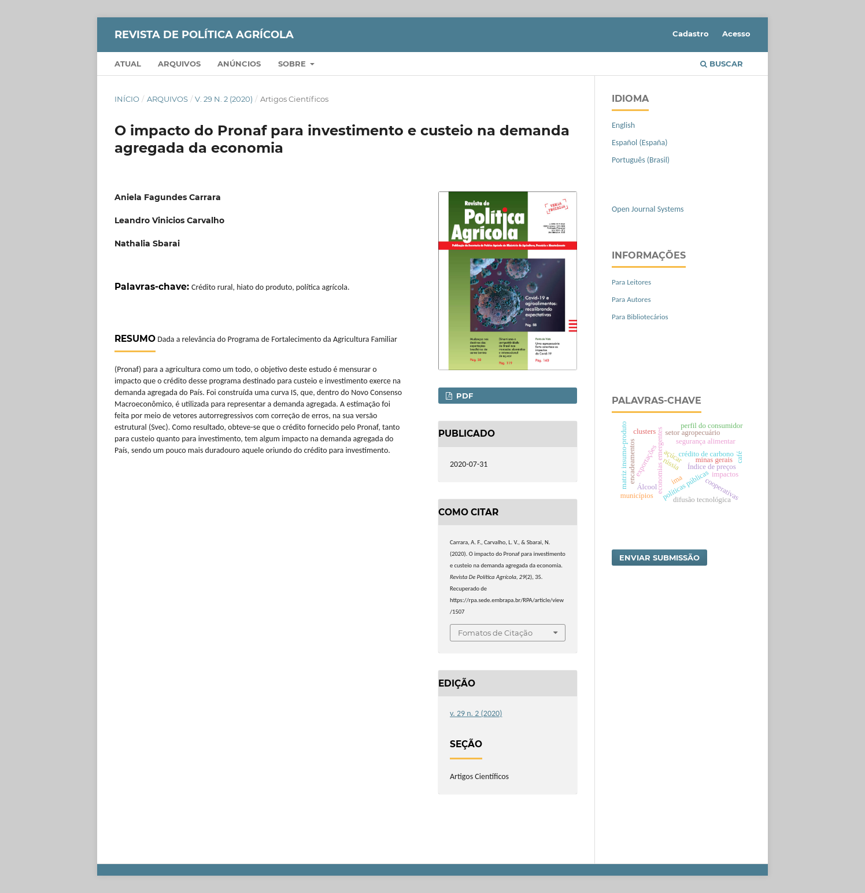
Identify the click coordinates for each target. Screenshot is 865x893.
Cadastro (690, 33)
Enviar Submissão (659, 557)
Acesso (736, 33)
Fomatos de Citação (495, 632)
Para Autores (631, 299)
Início (126, 99)
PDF (463, 395)
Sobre (293, 63)
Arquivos (179, 63)
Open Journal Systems (648, 209)
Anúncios (239, 63)
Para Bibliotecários (640, 316)
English (623, 125)
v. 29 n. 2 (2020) (224, 99)
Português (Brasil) (641, 160)
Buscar (721, 63)
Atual (127, 63)
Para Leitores (631, 282)
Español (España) (639, 142)
